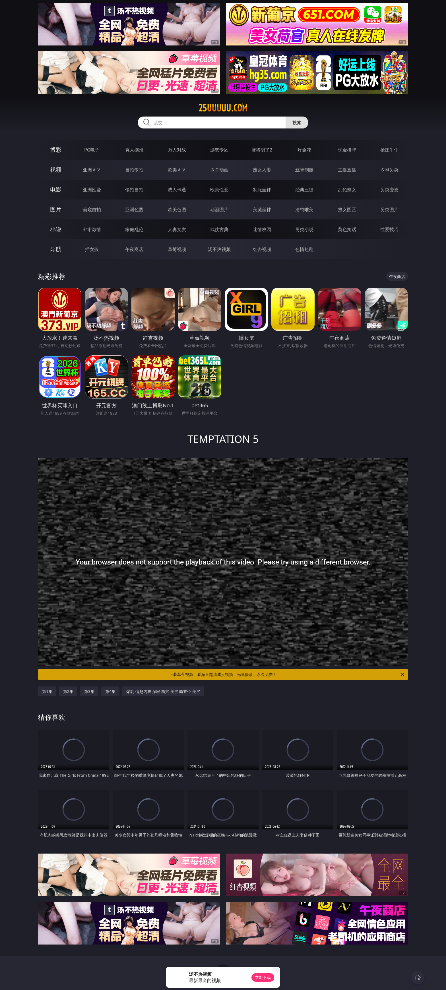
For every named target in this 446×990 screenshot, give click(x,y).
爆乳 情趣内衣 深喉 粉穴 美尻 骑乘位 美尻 (163, 691)
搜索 (297, 122)
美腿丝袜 (262, 209)
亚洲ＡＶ (92, 170)
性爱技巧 (389, 229)
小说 (55, 229)
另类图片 (389, 209)
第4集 (110, 691)
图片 (55, 209)
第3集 (89, 691)
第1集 (47, 691)
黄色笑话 (347, 229)
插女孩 (92, 249)
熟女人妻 (262, 170)
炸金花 (304, 150)
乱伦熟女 (347, 189)
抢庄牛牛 (389, 150)
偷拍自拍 (134, 189)
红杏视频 (262, 249)
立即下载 (263, 977)
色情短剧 (304, 249)
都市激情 (92, 229)
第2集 (68, 691)
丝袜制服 (304, 170)
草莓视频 (177, 249)
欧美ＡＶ (177, 170)
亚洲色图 (134, 209)
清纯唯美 (304, 209)
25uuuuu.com (223, 108)
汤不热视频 (219, 249)
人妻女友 (177, 229)
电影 (55, 189)
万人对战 (177, 150)
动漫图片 (219, 209)
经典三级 (304, 189)
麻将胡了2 (261, 150)
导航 (55, 249)
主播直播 (347, 170)
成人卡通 (177, 189)
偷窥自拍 (92, 209)
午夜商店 (134, 249)
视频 (55, 169)
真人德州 (134, 150)
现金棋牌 (347, 150)
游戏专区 (219, 150)
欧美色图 (177, 209)
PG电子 (91, 150)
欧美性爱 (219, 189)
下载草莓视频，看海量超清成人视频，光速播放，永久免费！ (287, 674)
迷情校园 (262, 229)
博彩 (55, 149)
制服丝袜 (262, 189)
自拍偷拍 (134, 170)
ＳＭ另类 (389, 170)
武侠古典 (219, 229)
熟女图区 (347, 209)
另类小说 (304, 229)
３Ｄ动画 (219, 170)
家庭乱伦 (134, 229)
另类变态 (389, 189)
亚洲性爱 (92, 189)
